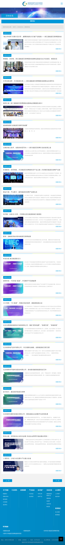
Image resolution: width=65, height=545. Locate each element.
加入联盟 (57, 512)
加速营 (48, 501)
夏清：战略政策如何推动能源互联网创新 (17, 236)
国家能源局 (26, 530)
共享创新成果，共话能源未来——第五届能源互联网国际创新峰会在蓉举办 (28, 81)
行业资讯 (14, 490)
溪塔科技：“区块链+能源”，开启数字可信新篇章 (19, 281)
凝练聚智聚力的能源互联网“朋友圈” (15, 125)
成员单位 (5, 504)
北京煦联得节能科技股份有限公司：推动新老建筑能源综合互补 (25, 369)
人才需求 (57, 493)
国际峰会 (27, 27)
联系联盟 (57, 514)
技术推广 (40, 490)
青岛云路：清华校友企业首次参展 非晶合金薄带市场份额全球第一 (26, 436)
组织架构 (5, 499)
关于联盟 (5, 490)
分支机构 (5, 502)
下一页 (57, 480)
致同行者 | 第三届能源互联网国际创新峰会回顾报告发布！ (23, 103)
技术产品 (40, 496)
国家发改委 (6, 530)
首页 (14, 27)
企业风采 (31, 496)
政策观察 (23, 490)
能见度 (48, 506)
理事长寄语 (5, 496)
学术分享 (40, 493)
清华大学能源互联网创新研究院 (12, 533)
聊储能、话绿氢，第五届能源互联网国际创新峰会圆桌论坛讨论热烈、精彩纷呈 (30, 59)
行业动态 (31, 493)
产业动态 (32, 490)
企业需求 (58, 490)
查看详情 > (59, 49)
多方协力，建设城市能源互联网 (14, 392)
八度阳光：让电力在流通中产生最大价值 (17, 458)
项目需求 (57, 496)
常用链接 (5, 526)
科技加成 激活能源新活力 (12, 258)
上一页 (7, 480)
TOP (61, 539)
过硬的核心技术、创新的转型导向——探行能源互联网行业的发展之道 (27, 147)
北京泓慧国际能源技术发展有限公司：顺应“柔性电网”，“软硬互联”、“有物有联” (30, 325)
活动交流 (20, 27)
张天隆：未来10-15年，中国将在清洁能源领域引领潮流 (22, 214)
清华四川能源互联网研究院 (51, 530)
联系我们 (58, 508)
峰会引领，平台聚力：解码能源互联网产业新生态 (20, 192)
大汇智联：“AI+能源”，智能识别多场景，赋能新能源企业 (22, 303)
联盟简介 (5, 493)
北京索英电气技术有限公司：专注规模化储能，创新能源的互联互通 (26, 347)
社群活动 (49, 503)
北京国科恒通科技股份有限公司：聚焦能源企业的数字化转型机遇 (25, 414)
